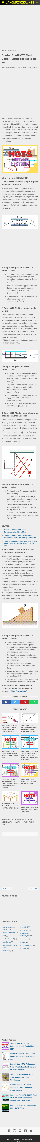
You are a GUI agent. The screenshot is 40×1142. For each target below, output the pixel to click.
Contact (16, 1139)
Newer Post (7, 888)
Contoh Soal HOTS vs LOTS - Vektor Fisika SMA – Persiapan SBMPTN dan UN (9, 728)
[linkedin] (25, 1132)
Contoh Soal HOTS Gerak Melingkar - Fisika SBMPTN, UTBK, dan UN (10, 806)
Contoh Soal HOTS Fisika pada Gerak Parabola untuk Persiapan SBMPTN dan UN (23, 1066)
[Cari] (37, 3)
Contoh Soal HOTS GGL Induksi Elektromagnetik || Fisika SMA (15, 531)
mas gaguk (11, 67)
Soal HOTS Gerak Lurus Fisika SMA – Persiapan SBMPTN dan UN (22, 1056)
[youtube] (31, 1132)
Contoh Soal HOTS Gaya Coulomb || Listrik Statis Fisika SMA (29, 809)
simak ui (25, 927)
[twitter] (15, 702)
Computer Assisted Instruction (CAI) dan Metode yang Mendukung (22, 1077)
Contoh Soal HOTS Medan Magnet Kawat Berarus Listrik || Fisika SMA (10, 754)
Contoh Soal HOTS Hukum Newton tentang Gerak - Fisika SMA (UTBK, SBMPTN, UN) (29, 728)
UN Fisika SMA (27, 945)
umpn (24, 942)
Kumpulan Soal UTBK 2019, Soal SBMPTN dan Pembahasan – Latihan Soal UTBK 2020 (23, 1098)
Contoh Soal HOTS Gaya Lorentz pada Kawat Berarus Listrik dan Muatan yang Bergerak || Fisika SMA (29, 755)
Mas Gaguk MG (18, 691)
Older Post (33, 888)
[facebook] (6, 702)
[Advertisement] (20, 27)
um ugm (25, 939)
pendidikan (7, 942)
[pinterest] (24, 702)
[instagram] (14, 1132)
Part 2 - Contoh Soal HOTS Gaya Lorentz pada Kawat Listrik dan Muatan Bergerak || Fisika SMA (20, 543)
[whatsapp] (33, 702)
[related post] (10, 718)
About (9, 1139)
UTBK (24, 948)
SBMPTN (6, 951)
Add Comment (33, 67)
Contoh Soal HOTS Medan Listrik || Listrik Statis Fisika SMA (28, 781)
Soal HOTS (26, 930)
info (4, 936)
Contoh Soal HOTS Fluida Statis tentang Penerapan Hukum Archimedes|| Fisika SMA (20, 536)
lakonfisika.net (20, 2)
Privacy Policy (27, 1139)
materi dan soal (8, 939)
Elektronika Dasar (9, 932)
